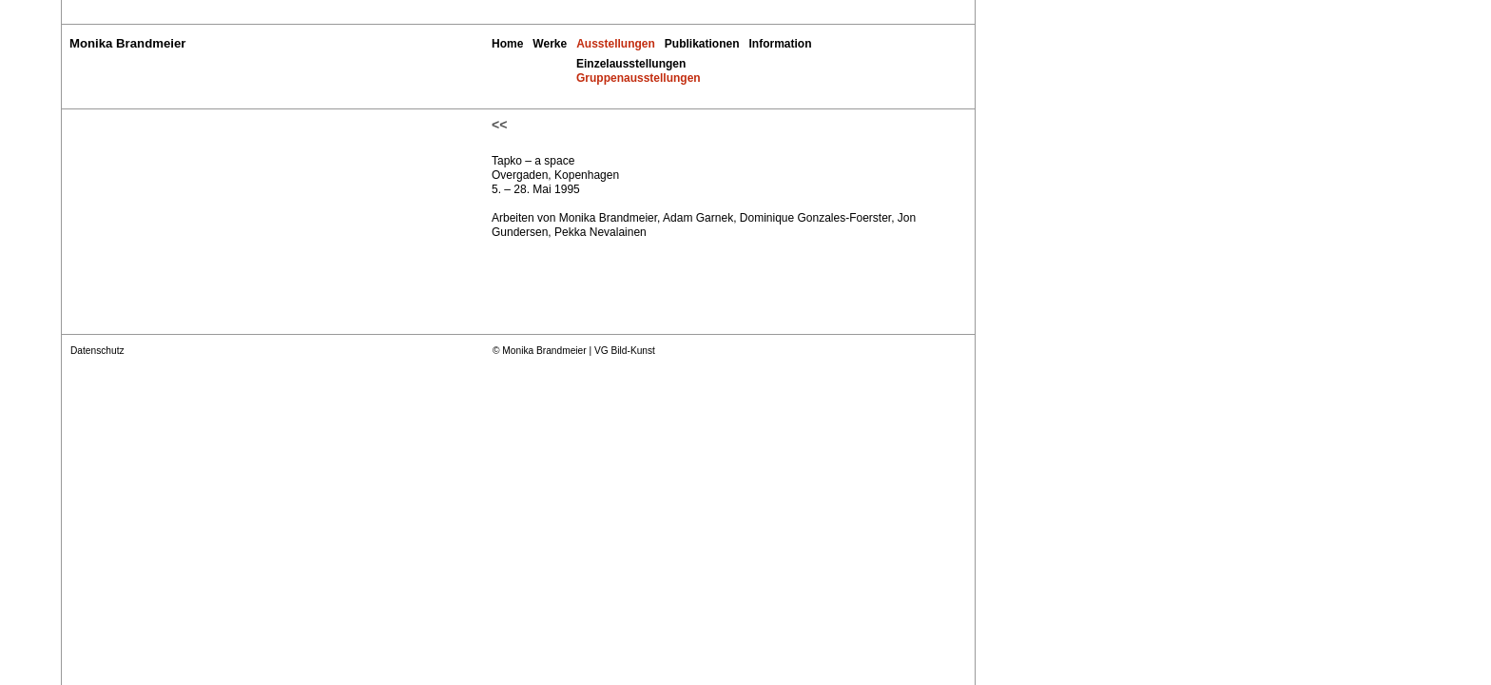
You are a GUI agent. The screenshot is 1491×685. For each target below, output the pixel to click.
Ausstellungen (615, 43)
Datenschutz (97, 350)
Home (507, 43)
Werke (549, 43)
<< (499, 124)
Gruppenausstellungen (638, 78)
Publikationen (702, 43)
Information (780, 43)
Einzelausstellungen (631, 63)
